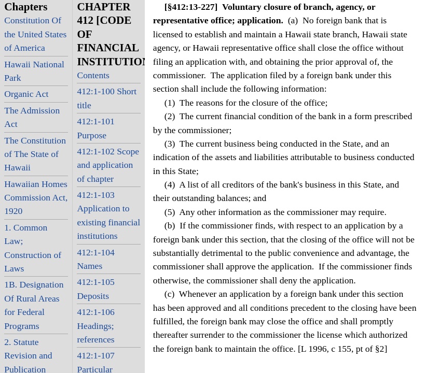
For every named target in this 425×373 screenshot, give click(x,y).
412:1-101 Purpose (95, 128)
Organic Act (26, 94)
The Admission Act (32, 117)
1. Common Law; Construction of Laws (32, 248)
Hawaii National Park (34, 71)
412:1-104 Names (95, 259)
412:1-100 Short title (106, 98)
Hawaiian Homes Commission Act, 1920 (35, 198)
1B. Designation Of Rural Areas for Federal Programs (33, 305)
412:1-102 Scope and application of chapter (108, 165)
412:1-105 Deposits (95, 288)
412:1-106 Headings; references (95, 326)
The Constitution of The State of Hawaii (35, 154)
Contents (93, 75)
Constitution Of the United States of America (35, 34)
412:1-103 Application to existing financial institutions (108, 215)
